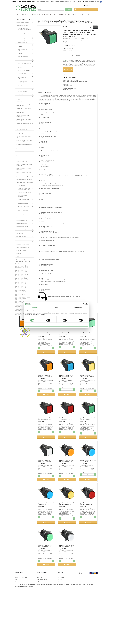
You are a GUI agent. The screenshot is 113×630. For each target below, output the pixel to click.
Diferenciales (35, 14)
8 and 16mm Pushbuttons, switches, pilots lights (24, 90)
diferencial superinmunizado (47, 584)
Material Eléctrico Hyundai (22, 226)
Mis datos (60, 579)
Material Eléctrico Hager (22, 223)
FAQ (16, 579)
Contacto (39, 575)
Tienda (25, 14)
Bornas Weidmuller (21, 214)
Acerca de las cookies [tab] (78, 307)
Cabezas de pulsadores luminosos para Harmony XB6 (24, 111)
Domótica (20, 53)
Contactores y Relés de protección (23, 45)
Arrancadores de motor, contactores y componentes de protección (24, 30)
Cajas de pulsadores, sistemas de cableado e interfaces (24, 34)
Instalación (19, 253)
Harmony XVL (22, 185)
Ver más (64, 42)
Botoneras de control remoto (24, 192)
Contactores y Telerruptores (66, 14)
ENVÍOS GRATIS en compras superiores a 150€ (22, 1)
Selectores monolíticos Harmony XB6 (25, 182)
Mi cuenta (87, 5)
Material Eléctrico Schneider (23, 22)
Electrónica (19, 242)
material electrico (25, 584)
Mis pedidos (61, 577)
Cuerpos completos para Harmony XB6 (24, 136)
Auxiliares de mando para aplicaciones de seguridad (24, 189)
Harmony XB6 (22, 97)
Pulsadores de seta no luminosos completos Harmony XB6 (24, 160)
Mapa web (18, 581)
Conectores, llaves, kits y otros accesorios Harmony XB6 (23, 128)
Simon (18, 217)
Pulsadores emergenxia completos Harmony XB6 (24, 165)
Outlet (18, 256)
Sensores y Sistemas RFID (23, 203)
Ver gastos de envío (70, 77)
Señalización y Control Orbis (23, 244)
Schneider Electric (70, 83)
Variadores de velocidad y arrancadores (23, 211)
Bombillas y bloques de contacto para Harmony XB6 (25, 100)
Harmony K (21, 94)
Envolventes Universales (23, 56)
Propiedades (48, 92)
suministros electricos (63, 584)
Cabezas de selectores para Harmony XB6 (25, 124)
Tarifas (82, 14)
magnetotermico (76, 584)
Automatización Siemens (22, 236)
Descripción (40, 92)
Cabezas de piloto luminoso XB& (24, 108)
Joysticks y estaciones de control (23, 200)
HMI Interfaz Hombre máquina (24, 59)
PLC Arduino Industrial (21, 250)
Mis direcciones (61, 581)
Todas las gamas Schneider (23, 25)
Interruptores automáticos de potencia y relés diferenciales (24, 62)
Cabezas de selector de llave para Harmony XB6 (24, 120)
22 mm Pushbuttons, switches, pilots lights (22, 82)
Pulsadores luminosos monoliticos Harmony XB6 (24, 173)
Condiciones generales (21, 577)
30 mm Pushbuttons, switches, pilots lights (22, 86)
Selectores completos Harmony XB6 (24, 179)
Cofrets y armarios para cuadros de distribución (23, 41)
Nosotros (17, 575)
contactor (35, 584)
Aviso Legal (39, 577)
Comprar (68, 69)
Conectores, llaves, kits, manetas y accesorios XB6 (24, 132)
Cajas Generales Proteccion (23, 247)
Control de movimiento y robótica (23, 50)
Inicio (18, 14)
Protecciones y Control (22, 73)
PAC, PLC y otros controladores (24, 70)
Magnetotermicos (48, 14)
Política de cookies (41, 581)
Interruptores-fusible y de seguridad (23, 66)
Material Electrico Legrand (22, 229)
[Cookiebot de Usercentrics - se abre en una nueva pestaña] (81, 304)
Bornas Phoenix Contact (22, 239)
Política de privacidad (42, 579)
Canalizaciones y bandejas (23, 38)
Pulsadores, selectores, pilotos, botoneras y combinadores (23, 77)
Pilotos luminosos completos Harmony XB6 (25, 149)
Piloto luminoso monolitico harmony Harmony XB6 (82, 26)
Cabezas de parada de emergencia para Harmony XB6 (24, 104)
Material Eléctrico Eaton (22, 220)
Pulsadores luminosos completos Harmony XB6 (24, 169)
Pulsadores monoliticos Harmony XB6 (25, 176)
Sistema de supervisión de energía (23, 207)
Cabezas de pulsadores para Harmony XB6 (23, 116)
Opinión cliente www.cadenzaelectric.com (25, 586)
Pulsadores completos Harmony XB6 (24, 153)
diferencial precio (88, 584)
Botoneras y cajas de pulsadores (23, 196)
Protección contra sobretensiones (20, 232)
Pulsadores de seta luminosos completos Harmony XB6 (23, 156)
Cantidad (78, 55)
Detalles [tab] (56, 307)
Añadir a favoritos (69, 74)
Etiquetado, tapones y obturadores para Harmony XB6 (24, 141)
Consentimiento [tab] (34, 307)
